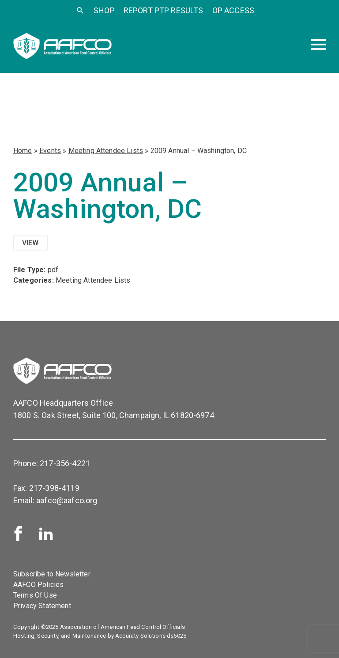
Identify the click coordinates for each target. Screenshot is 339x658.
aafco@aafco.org (66, 500)
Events (50, 150)
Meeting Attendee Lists (105, 150)
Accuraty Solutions (140, 635)
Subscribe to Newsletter (51, 574)
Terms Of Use (35, 595)
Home (22, 150)
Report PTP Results (163, 10)
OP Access (233, 10)
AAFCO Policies (38, 584)
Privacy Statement (42, 606)
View (30, 243)
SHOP (104, 10)
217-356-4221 (65, 463)
